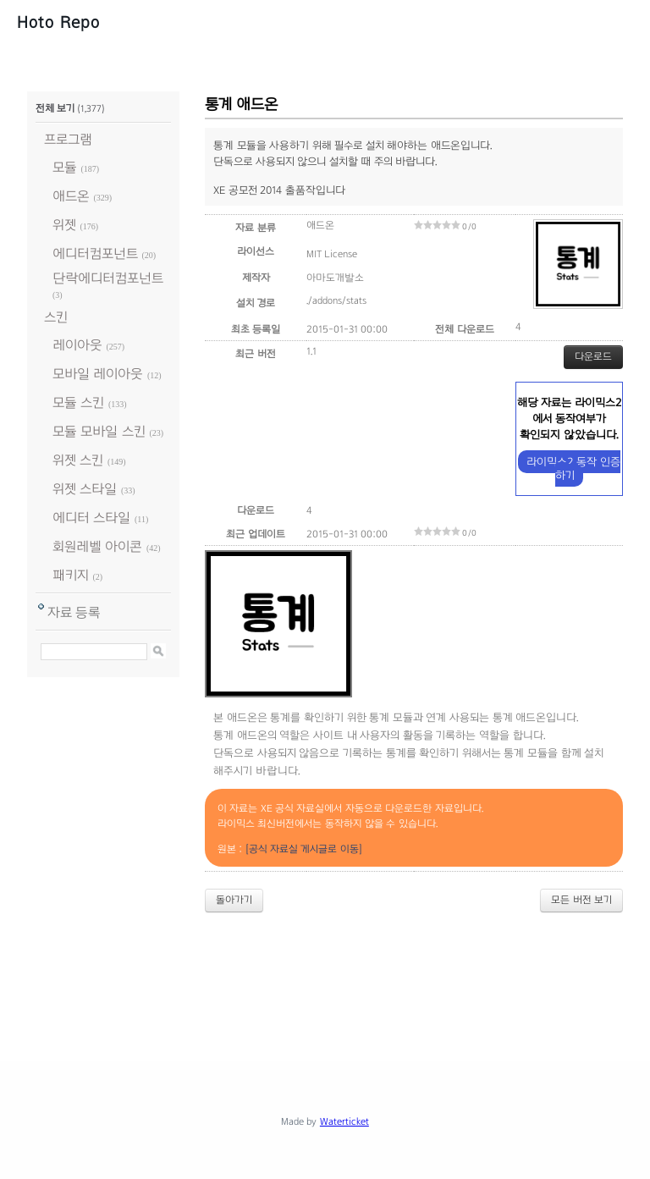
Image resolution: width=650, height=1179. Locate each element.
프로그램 (68, 139)
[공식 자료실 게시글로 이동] (303, 849)
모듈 (64, 167)
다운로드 (593, 356)
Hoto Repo (58, 22)
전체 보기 (55, 108)
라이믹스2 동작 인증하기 (573, 468)
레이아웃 (77, 345)
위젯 (64, 225)
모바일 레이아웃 (97, 373)
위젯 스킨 (77, 460)
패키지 (70, 575)
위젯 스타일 (84, 489)
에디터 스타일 (91, 517)
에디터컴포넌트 (95, 253)
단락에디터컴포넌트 (107, 278)
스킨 (56, 317)
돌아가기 (234, 900)
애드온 (71, 196)
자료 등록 (74, 612)
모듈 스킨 (78, 402)
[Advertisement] (335, 972)
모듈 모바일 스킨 (99, 431)
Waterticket (344, 1121)
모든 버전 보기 (581, 900)
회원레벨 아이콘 (97, 546)
